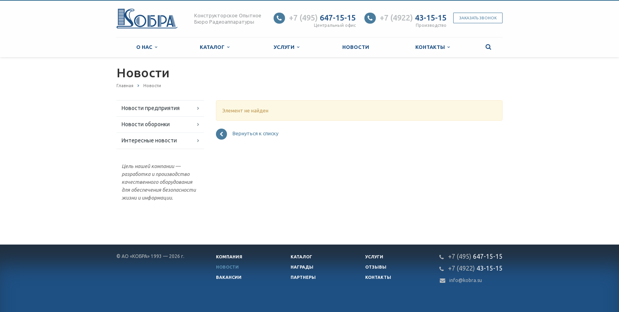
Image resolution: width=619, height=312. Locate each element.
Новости (355, 47)
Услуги (286, 47)
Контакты (432, 47)
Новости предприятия (151, 108)
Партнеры (303, 277)
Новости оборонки (146, 124)
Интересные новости (149, 140)
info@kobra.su (465, 280)
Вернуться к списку (247, 134)
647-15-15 (322, 17)
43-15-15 (413, 17)
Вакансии (229, 277)
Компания (229, 256)
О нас (146, 47)
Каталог (214, 47)
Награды (302, 267)
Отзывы (375, 267)
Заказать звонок (478, 18)
